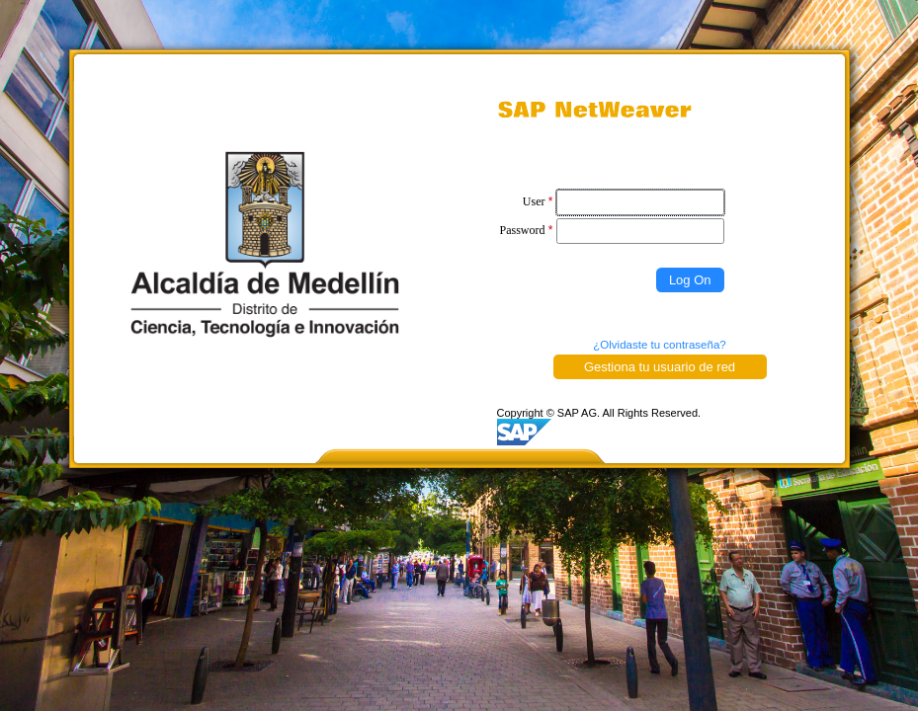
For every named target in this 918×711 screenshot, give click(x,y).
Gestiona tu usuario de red (659, 366)
